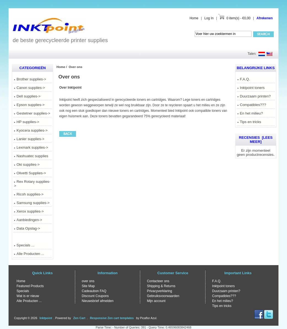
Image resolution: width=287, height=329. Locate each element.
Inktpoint (46, 318)
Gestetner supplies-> (32, 113)
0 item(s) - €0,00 (238, 18)
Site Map (88, 286)
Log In (208, 18)
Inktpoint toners (251, 88)
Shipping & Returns (161, 286)
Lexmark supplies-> (31, 147)
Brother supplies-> (30, 79)
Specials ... (24, 245)
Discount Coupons (95, 296)
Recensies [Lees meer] (255, 139)
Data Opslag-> (27, 228)
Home (193, 18)
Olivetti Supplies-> (30, 173)
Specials (23, 291)
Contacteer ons (158, 281)
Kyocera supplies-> (31, 130)
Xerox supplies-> (29, 211)
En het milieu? (250, 113)
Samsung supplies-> (32, 203)
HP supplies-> (26, 122)
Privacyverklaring (159, 291)
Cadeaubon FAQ (94, 291)
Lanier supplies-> (29, 139)
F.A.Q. (243, 79)
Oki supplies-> (27, 164)
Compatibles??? (251, 105)
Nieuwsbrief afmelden (97, 301)
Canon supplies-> (29, 88)
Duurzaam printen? (254, 96)
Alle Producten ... (29, 254)
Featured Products (30, 286)
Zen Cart (79, 318)
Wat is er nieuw (28, 296)
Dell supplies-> (27, 96)
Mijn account (156, 301)
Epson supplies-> (29, 105)
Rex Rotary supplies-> (32, 184)
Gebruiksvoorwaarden (163, 296)
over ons (88, 281)
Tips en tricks (249, 122)
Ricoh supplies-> (29, 194)
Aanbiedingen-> (28, 220)
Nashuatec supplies (31, 156)
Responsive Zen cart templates (112, 318)
